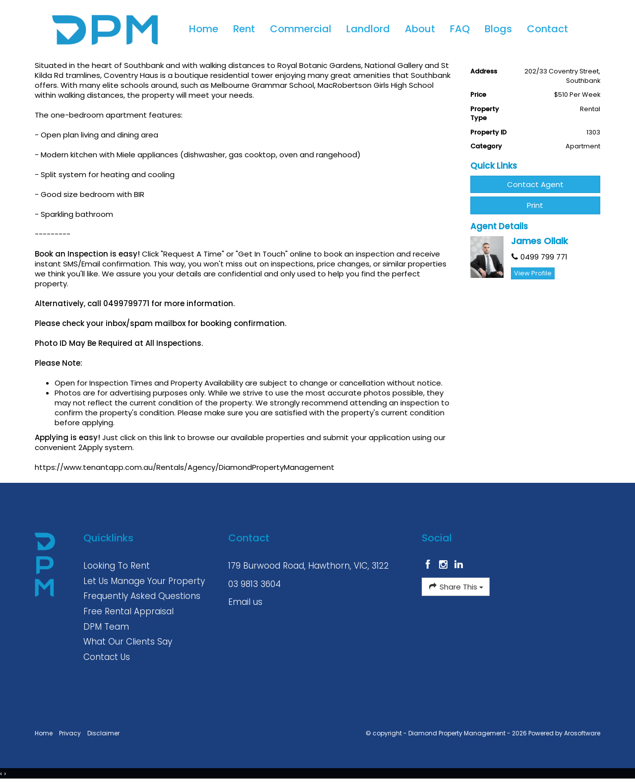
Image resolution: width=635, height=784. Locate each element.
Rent (244, 29)
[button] (535, 205)
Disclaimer (103, 733)
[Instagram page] (444, 565)
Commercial (300, 29)
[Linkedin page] (458, 565)
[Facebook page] (429, 565)
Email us (245, 602)
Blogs (498, 29)
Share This (455, 586)
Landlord (368, 29)
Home (203, 29)
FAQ (460, 29)
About (420, 29)
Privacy (70, 733)
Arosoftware (582, 733)
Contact (547, 29)
